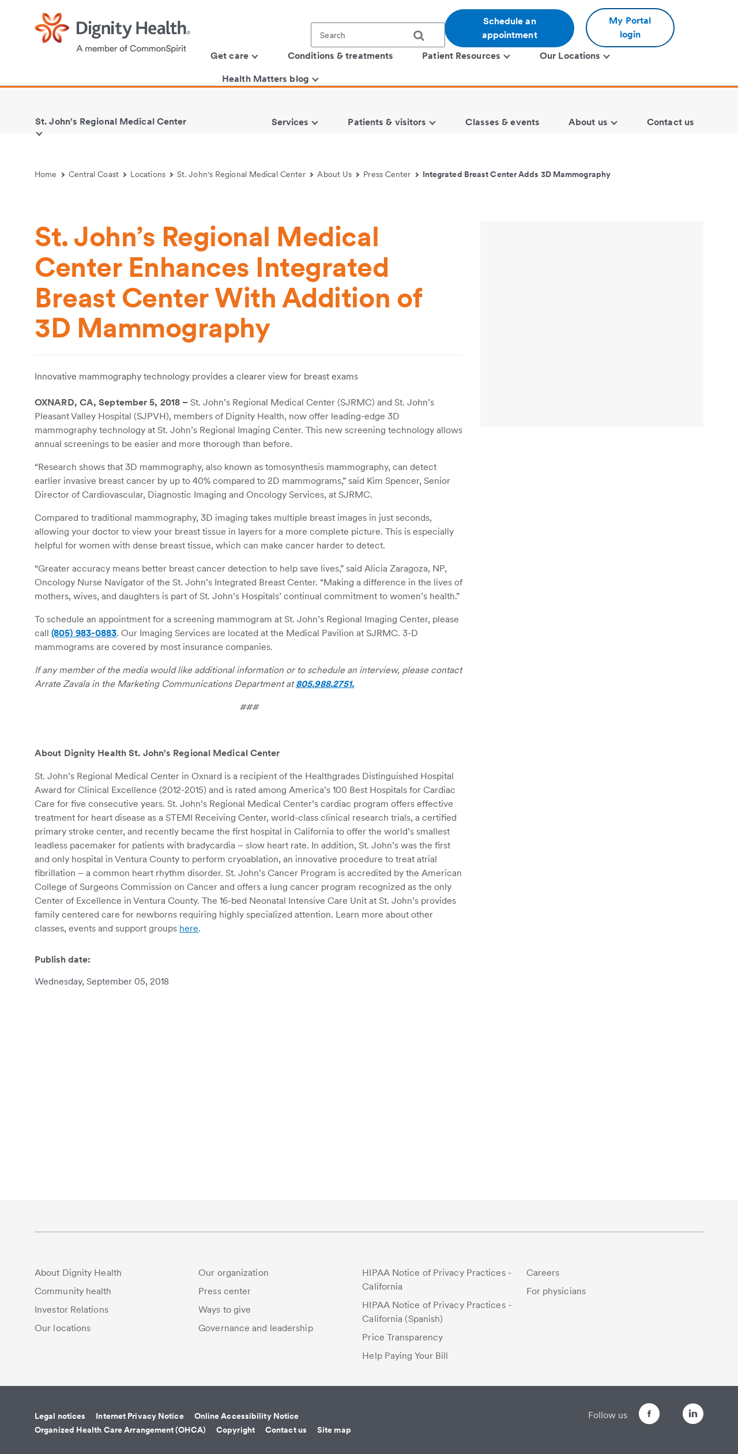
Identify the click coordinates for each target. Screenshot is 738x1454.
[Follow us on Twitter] (660, 1408)
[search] (423, 35)
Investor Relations (71, 1309)
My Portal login (630, 27)
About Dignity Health (78, 1272)
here (188, 1127)
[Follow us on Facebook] (628, 1415)
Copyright (235, 1429)
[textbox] (378, 34)
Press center (224, 1291)
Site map (334, 1429)
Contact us (286, 1429)
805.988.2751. (325, 883)
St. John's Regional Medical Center (245, 174)
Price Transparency (402, 1337)
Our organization (233, 1272)
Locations (151, 174)
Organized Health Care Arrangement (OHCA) (120, 1429)
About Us (338, 174)
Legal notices (60, 1416)
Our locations (63, 1327)
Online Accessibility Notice (246, 1416)
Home (50, 174)
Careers (543, 1272)
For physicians (556, 1291)
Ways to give (224, 1309)
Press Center (391, 174)
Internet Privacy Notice (139, 1416)
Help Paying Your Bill (405, 1355)
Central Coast (98, 174)
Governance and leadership (255, 1327)
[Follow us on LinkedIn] (693, 1415)
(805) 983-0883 (83, 832)
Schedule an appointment (509, 28)
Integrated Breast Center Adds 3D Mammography (517, 174)
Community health (73, 1291)
